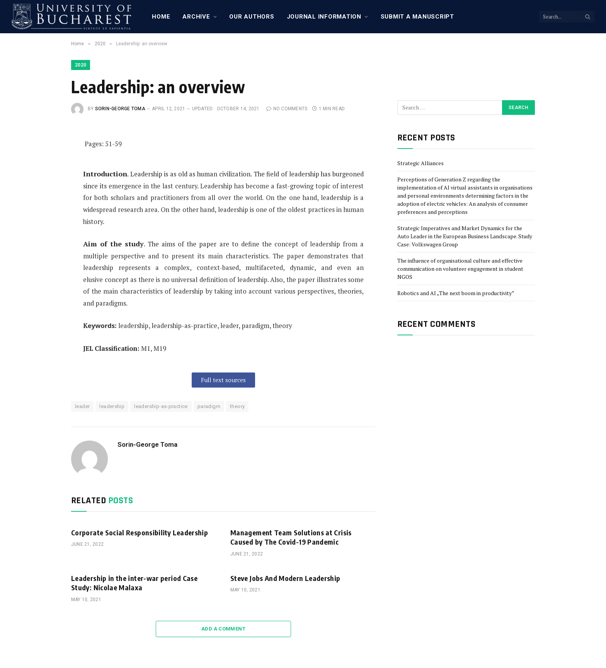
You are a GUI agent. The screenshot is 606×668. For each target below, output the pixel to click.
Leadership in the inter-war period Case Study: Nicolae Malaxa (134, 583)
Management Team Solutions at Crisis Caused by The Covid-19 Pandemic (291, 537)
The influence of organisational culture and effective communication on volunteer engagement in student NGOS (460, 268)
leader (82, 406)
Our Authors (251, 16)
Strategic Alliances (420, 163)
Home (161, 16)
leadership (111, 406)
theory (237, 406)
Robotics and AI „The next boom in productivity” (455, 293)
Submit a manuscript (417, 16)
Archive (196, 16)
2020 (80, 65)
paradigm (208, 406)
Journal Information (324, 16)
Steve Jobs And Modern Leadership (285, 578)
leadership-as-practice (161, 406)
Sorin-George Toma (120, 108)
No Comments (286, 108)
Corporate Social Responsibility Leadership (139, 532)
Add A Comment (223, 629)
